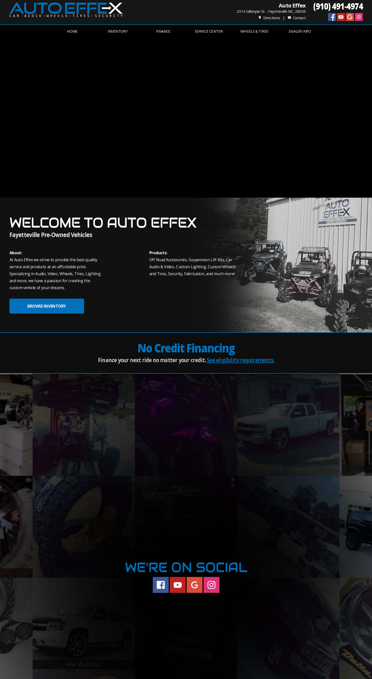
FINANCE (163, 31)
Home (72, 31)
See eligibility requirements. (240, 360)
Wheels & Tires (254, 31)
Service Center (209, 31)
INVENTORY (118, 31)
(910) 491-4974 (338, 6)
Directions (269, 17)
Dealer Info (300, 31)
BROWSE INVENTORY (46, 306)
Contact (297, 17)
